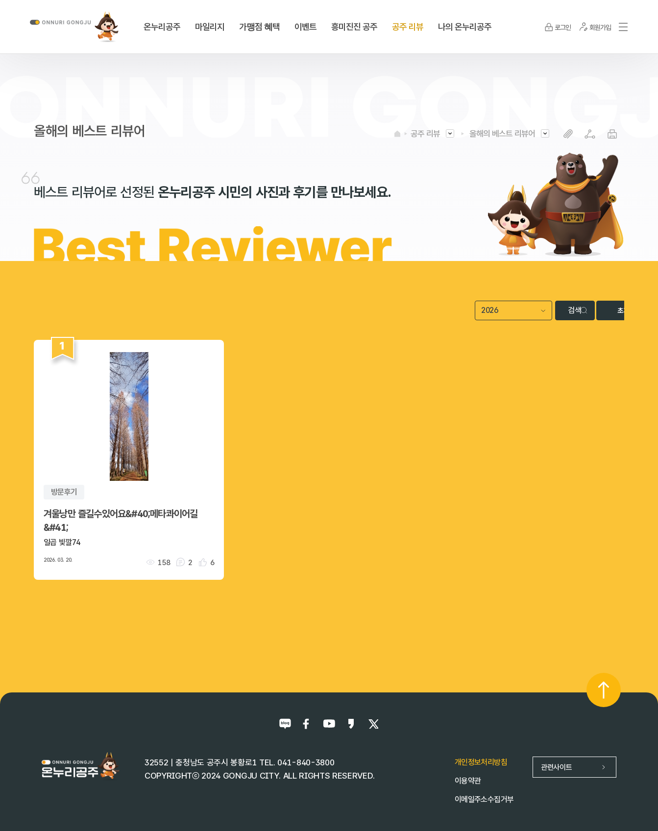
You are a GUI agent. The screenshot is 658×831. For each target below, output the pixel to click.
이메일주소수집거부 (484, 799)
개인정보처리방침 (481, 761)
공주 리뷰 (425, 134)
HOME (397, 134)
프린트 (612, 133)
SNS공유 (590, 133)
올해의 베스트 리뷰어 (502, 134)
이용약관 (468, 780)
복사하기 (568, 133)
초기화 (600, 310)
